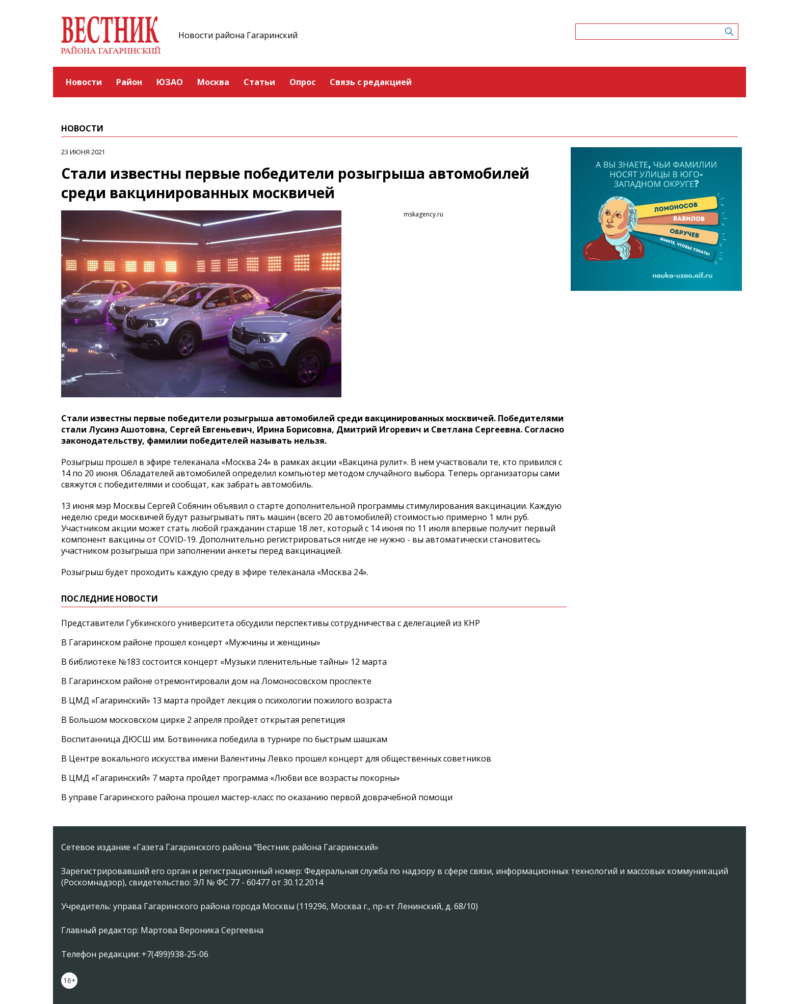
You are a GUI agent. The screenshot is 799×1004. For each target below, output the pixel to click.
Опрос (302, 82)
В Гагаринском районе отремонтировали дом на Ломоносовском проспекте (216, 681)
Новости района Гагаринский (238, 35)
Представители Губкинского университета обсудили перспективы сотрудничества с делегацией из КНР (270, 623)
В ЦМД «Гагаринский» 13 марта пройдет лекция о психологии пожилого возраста (226, 700)
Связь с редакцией (371, 82)
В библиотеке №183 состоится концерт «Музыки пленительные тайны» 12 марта (224, 661)
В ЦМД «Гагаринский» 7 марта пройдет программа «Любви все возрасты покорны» (230, 777)
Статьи (259, 82)
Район (129, 82)
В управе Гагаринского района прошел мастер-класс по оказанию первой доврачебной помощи (256, 797)
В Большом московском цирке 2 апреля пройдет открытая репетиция (203, 719)
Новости (84, 82)
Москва (213, 82)
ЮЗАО (169, 82)
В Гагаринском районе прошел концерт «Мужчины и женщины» (191, 642)
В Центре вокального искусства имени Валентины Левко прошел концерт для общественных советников (276, 758)
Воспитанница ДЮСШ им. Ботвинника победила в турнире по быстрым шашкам (224, 739)
